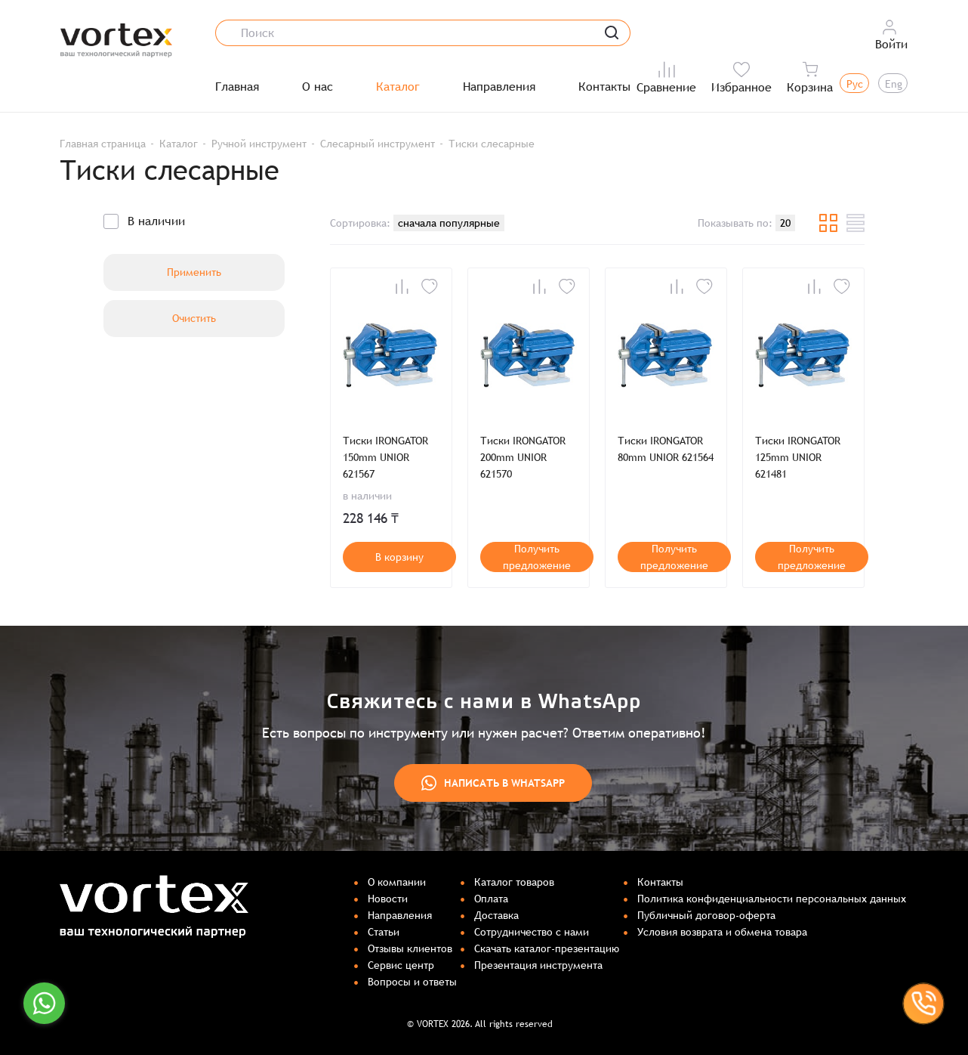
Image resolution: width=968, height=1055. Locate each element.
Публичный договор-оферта (706, 915)
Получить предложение (537, 557)
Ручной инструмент (259, 144)
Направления (499, 87)
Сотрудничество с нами (531, 932)
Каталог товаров (514, 882)
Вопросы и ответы (412, 982)
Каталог (398, 87)
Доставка (496, 915)
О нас (317, 87)
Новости (388, 899)
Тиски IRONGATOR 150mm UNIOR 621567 (385, 457)
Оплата (491, 899)
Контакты (604, 87)
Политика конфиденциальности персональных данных (771, 899)
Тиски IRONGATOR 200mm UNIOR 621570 (523, 457)
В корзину (399, 557)
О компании (397, 882)
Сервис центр (401, 965)
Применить (194, 272)
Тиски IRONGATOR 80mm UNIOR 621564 (666, 449)
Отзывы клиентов (410, 948)
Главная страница (103, 144)
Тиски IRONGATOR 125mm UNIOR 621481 (797, 457)
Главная (237, 87)
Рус (854, 84)
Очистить (194, 318)
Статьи (383, 932)
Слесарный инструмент (377, 144)
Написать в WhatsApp (493, 782)
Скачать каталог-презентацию (546, 948)
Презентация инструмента (538, 965)
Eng (893, 84)
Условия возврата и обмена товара (722, 932)
